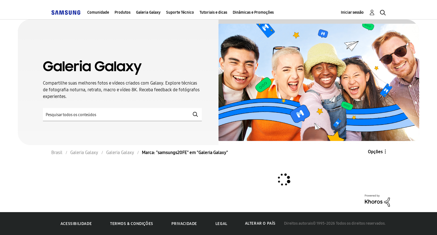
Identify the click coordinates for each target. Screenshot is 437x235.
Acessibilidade (76, 223)
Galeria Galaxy (148, 12)
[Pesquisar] (122, 114)
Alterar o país (260, 223)
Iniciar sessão (352, 12)
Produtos (122, 12)
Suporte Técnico (180, 12)
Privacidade (184, 223)
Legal (221, 223)
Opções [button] (375, 151)
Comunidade (98, 12)
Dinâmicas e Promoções (253, 12)
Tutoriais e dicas (213, 12)
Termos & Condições (131, 223)
